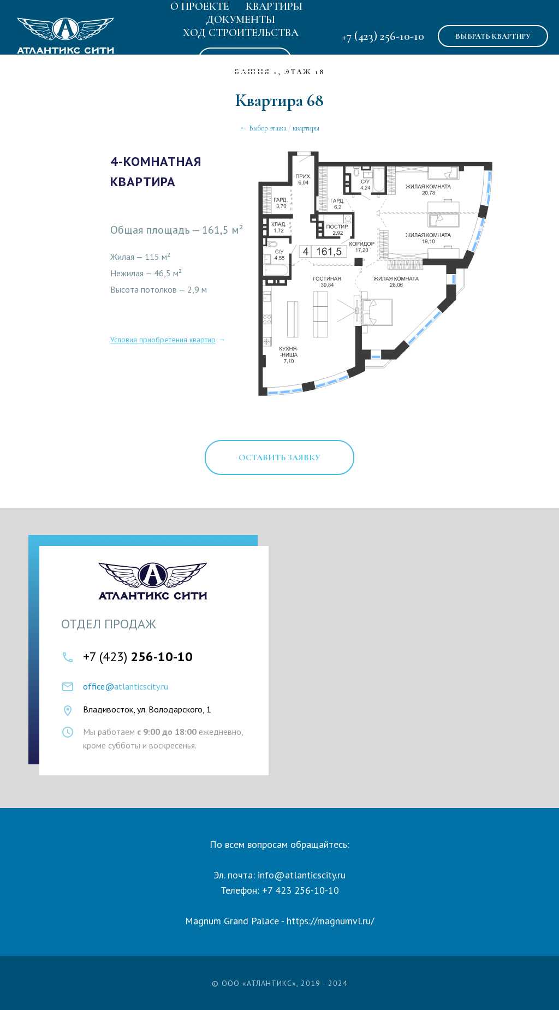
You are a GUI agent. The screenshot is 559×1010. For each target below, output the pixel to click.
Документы (240, 19)
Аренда (244, 59)
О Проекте (199, 6)
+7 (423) (138, 656)
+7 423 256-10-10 (300, 890)
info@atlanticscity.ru (302, 875)
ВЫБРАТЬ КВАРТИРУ (493, 36)
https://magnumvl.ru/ (330, 920)
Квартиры (274, 6)
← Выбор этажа (263, 128)
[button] (279, 457)
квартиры (306, 128)
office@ (98, 686)
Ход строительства (241, 32)
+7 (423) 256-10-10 (383, 36)
